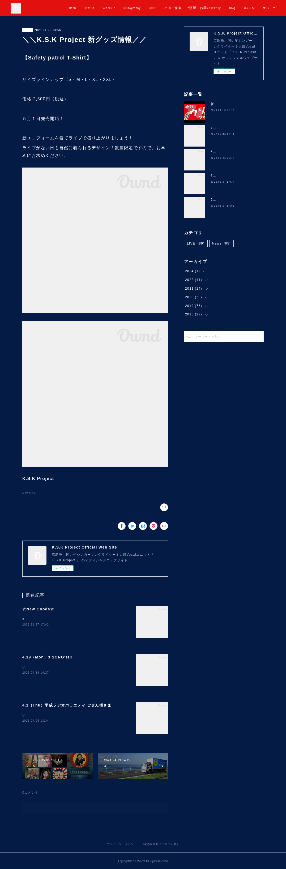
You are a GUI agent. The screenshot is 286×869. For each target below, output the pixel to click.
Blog (252, 8)
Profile (109, 8)
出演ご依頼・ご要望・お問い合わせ (211, 8)
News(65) (29, 492)
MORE (267, 8)
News (28, 29)
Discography (151, 8)
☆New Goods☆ (38, 609)
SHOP (172, 8)
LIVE (196, 243)
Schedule (128, 8)
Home (92, 8)
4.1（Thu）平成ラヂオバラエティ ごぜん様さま (67, 705)
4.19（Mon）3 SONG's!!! (47, 657)
